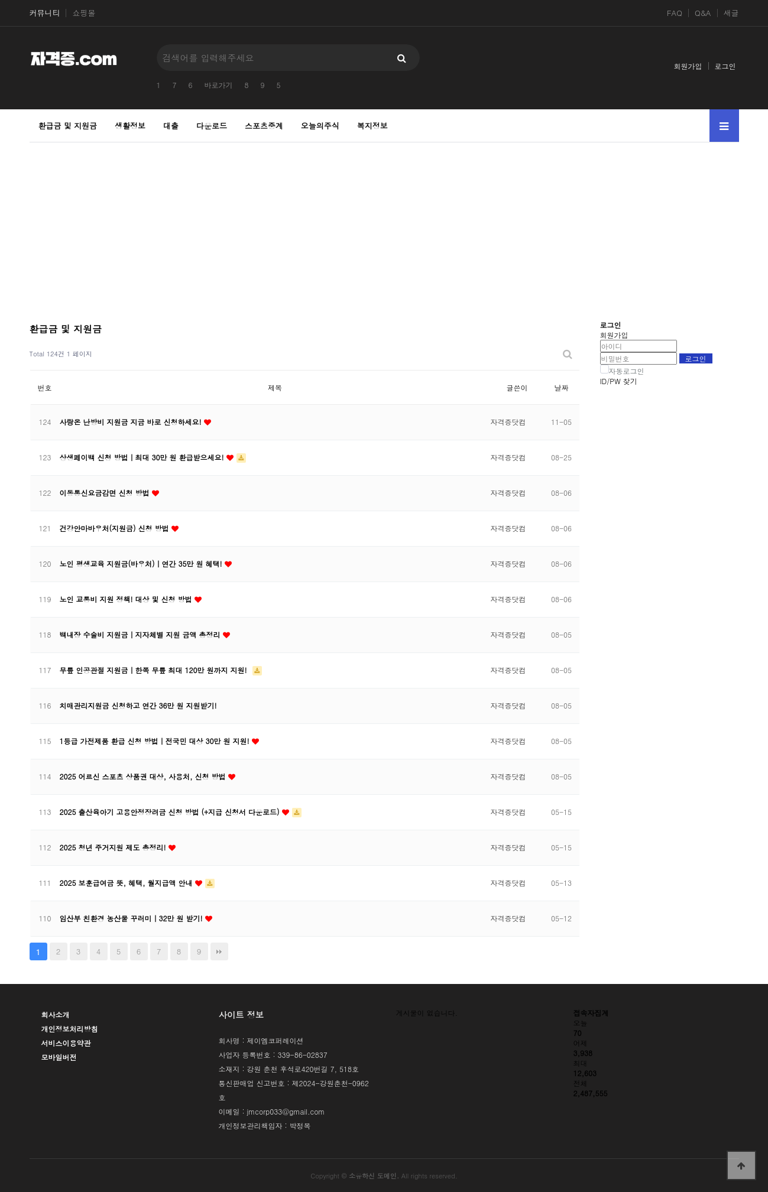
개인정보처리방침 (69, 1029)
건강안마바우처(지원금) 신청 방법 (115, 528)
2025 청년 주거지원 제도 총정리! (114, 847)
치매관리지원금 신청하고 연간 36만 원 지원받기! (138, 705)
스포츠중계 (264, 125)
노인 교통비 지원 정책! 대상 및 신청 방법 (127, 599)
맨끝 (219, 951)
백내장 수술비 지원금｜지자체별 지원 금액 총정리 (141, 634)
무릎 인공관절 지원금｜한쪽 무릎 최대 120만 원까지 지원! (154, 670)
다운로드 (211, 125)
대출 (171, 125)
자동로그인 (626, 371)
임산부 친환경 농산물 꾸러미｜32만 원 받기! (132, 918)
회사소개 (55, 1014)
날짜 (562, 387)
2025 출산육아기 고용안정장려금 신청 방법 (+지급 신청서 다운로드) (171, 812)
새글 (731, 13)
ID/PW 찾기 (618, 381)
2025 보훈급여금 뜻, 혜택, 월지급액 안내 (127, 883)
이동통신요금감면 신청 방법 (106, 493)
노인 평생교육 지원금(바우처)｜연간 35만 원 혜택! (142, 563)
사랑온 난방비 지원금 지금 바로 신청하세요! (132, 422)
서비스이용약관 (66, 1043)
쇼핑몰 (83, 13)
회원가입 (688, 66)
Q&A (703, 13)
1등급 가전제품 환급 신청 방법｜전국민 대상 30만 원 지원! (156, 741)
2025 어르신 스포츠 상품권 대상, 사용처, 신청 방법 (144, 776)
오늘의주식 (320, 125)
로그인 (725, 66)
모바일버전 (59, 1057)
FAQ (674, 13)
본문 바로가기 (0, 0)
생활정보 (130, 125)
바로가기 (219, 85)
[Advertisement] (384, 225)
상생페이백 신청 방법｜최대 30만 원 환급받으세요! (143, 457)
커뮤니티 (45, 13)
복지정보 (372, 125)
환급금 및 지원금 (68, 125)
